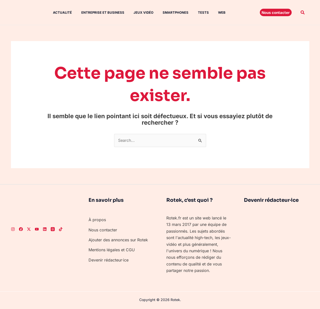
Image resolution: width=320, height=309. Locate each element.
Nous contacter (103, 229)
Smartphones (168, 12)
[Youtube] (37, 229)
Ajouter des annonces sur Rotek (118, 239)
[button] (276, 12)
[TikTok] (61, 229)
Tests (194, 12)
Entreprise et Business (98, 12)
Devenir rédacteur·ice (109, 260)
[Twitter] (29, 229)
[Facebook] (21, 229)
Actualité (59, 12)
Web (212, 12)
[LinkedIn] (45, 229)
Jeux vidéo (137, 12)
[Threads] (53, 229)
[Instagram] (13, 229)
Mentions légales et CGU (112, 249)
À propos (97, 219)
